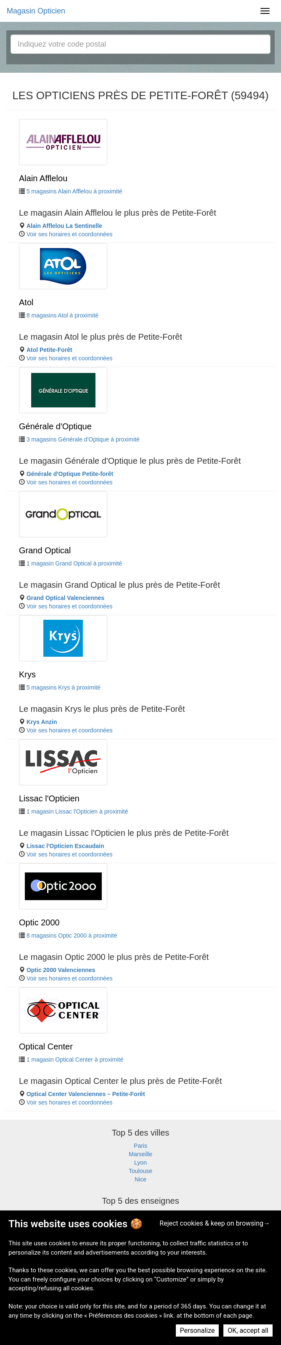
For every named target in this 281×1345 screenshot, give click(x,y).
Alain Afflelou (43, 178)
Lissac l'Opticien (49, 798)
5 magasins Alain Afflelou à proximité (74, 191)
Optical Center (46, 1046)
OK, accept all (248, 1330)
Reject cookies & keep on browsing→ (214, 1223)
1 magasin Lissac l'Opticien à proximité (77, 811)
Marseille (140, 1154)
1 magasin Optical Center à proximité (75, 1059)
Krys (27, 674)
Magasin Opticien (36, 11)
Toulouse (140, 1171)
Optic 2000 (39, 922)
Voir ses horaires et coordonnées (70, 234)
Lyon (140, 1162)
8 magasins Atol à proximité (62, 315)
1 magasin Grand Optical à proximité (74, 563)
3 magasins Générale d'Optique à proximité (83, 439)
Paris (140, 1145)
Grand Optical (45, 550)
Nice (140, 1179)
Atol (26, 302)
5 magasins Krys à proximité (64, 687)
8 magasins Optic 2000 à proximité (72, 935)
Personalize (197, 1330)
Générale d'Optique (55, 426)
